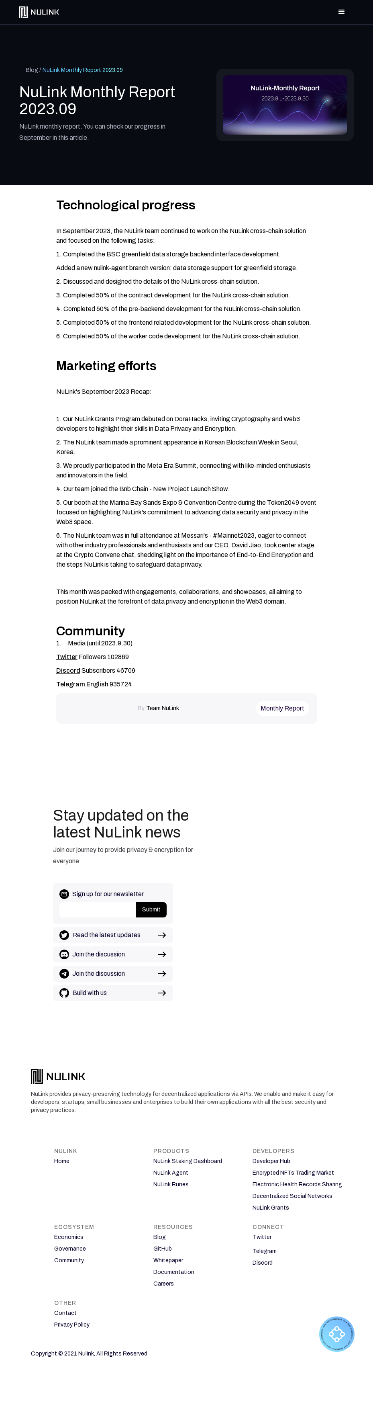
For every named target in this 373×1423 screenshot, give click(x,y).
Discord (68, 670)
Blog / (33, 70)
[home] (39, 11)
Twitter (66, 656)
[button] (342, 12)
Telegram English (82, 684)
